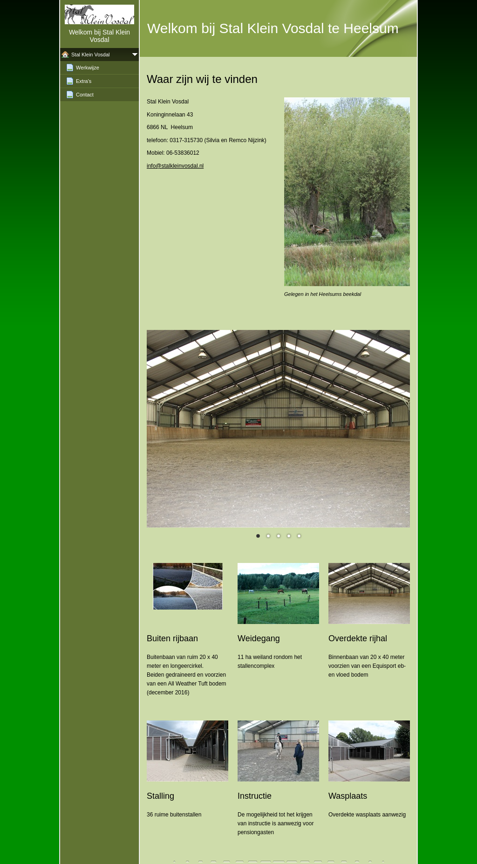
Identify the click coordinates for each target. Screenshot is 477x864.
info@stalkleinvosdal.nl (175, 166)
